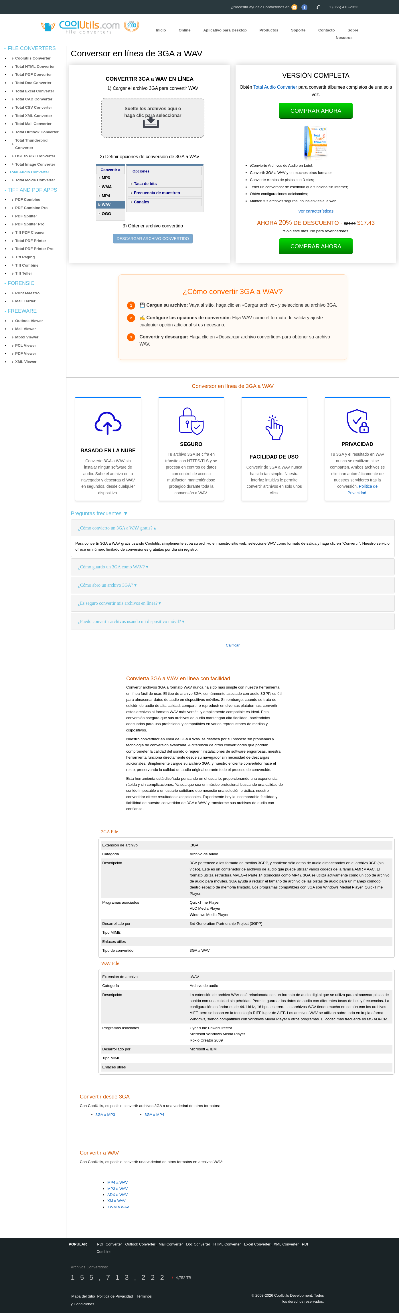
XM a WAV (116, 1201)
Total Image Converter (35, 164)
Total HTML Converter (35, 66)
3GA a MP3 (105, 1114)
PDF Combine (27, 199)
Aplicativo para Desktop (225, 30)
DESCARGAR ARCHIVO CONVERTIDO (153, 238)
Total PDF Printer (30, 241)
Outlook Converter (140, 1244)
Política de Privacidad (115, 1296)
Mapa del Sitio (83, 1296)
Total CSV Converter (33, 107)
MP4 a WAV (117, 1182)
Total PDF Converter (33, 74)
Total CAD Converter (33, 99)
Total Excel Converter (34, 91)
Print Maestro (27, 293)
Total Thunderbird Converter (31, 144)
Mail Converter (171, 1244)
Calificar (233, 645)
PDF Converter (109, 1244)
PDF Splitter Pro (29, 224)
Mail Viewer (25, 329)
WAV (106, 204)
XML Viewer (25, 362)
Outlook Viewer (29, 321)
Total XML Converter (33, 116)
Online (184, 30)
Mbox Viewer (26, 337)
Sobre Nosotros (347, 34)
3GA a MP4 (154, 1114)
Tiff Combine (26, 265)
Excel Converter (257, 1244)
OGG (106, 213)
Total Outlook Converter (37, 132)
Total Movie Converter (35, 180)
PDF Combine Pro (31, 208)
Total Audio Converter (29, 172)
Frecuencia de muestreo (157, 193)
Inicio (161, 30)
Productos (269, 30)
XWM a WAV (118, 1207)
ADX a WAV (117, 1195)
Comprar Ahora (316, 111)
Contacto (326, 30)
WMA (107, 187)
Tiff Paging (25, 257)
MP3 (106, 177)
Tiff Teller (23, 273)
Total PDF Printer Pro (34, 249)
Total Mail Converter (33, 124)
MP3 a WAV (117, 1189)
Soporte (298, 30)
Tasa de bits (145, 183)
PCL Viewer (25, 345)
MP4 (106, 195)
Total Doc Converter (33, 83)
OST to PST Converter (35, 156)
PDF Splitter (26, 216)
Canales (141, 202)
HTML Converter (227, 1244)
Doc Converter (198, 1244)
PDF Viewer (25, 353)
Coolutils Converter (33, 58)
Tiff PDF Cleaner (30, 232)
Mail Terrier (25, 301)
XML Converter (286, 1244)
